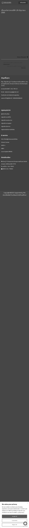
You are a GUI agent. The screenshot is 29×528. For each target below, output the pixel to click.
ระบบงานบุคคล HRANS (6, 142)
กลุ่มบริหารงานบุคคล (6, 114)
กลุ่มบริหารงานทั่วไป (6, 108)
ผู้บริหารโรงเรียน (5, 104)
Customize (14, 520)
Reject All (14, 524)
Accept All (14, 516)
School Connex (5, 133)
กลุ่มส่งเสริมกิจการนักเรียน (8, 120)
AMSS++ (3, 136)
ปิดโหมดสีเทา (23, 2)
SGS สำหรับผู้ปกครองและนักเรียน (9, 130)
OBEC (2, 139)
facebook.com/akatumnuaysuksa (10, 86)
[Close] (27, 503)
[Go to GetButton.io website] (25, 526)
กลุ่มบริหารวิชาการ (5, 117)
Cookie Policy (20, 512)
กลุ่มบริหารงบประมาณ (6, 111)
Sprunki (1, 179)
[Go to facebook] (25, 523)
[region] (14, 515)
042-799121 (11, 157)
